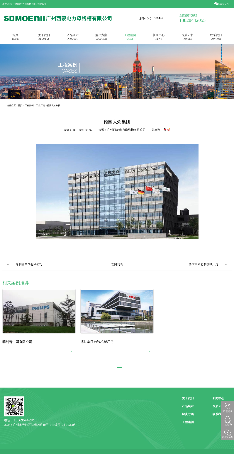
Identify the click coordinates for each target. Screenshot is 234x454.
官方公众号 (221, 4)
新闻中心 (159, 36)
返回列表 (117, 264)
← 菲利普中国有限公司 (24, 264)
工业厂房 (40, 105)
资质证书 (187, 36)
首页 (15, 36)
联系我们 (216, 36)
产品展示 (73, 36)
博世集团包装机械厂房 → (208, 264)
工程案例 (130, 36)
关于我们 (44, 36)
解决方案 (101, 36)
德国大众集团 (53, 105)
